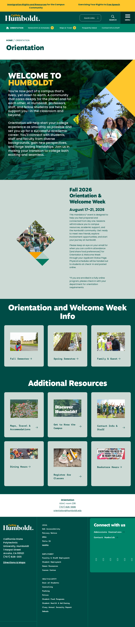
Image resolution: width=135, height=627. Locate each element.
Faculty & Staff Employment (56, 558)
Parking (46, 591)
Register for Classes (62, 476)
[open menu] (127, 18)
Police (45, 595)
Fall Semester (19, 358)
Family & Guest (107, 358)
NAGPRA (45, 545)
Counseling (47, 587)
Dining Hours (19, 466)
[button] (90, 17)
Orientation (14, 28)
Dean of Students (50, 583)
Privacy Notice (49, 533)
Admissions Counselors (108, 532)
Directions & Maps (14, 562)
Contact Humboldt (104, 537)
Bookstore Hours (108, 467)
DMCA (44, 537)
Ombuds (45, 611)
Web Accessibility (51, 529)
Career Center (49, 570)
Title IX (46, 541)
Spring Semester (64, 358)
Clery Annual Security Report (57, 607)
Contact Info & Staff (111, 28)
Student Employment (51, 562)
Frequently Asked (89, 28)
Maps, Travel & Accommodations (20, 427)
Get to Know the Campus (64, 426)
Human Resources (50, 566)
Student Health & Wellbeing (56, 603)
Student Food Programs (53, 599)
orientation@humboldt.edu (67, 511)
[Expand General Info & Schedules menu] (52, 27)
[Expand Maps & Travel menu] (74, 27)
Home (9, 41)
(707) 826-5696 (67, 507)
